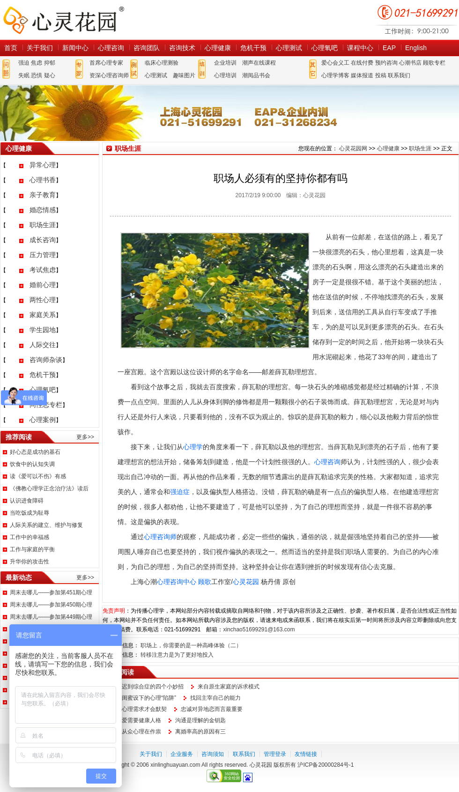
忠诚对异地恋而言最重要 (212, 709)
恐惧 (36, 75)
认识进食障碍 (27, 500)
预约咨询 (386, 62)
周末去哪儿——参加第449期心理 (51, 617)
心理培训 (225, 75)
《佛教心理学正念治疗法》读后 (49, 488)
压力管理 (43, 255)
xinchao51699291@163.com (259, 629)
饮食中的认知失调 (32, 464)
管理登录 (275, 754)
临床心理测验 (161, 62)
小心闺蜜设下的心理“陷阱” (143, 698)
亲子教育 (43, 195)
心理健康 (218, 48)
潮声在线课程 (259, 62)
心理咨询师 (160, 536)
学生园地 (43, 329)
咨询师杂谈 (46, 359)
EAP (389, 48)
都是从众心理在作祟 (136, 731)
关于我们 (40, 48)
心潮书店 (410, 62)
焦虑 (36, 62)
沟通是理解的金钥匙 (200, 720)
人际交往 (43, 344)
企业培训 (225, 62)
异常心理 (43, 165)
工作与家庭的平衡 (32, 549)
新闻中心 (75, 48)
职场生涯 (43, 225)
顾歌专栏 (434, 62)
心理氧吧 (324, 48)
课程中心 (360, 48)
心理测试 (289, 48)
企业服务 (181, 754)
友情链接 (306, 754)
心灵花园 (246, 581)
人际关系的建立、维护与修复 (46, 525)
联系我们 (399, 75)
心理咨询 (111, 48)
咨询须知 (212, 754)
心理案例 (43, 419)
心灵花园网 (63, 19)
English (416, 48)
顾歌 (204, 581)
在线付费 (362, 62)
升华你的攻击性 (29, 561)
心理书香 (43, 180)
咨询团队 (146, 48)
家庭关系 (43, 314)
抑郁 (49, 62)
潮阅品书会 (256, 75)
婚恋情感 (43, 210)
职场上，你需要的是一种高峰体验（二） (191, 645)
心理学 (193, 447)
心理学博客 (335, 75)
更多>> (85, 437)
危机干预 (253, 48)
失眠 (24, 75)
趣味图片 (184, 75)
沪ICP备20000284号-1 (325, 765)
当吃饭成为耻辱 (29, 513)
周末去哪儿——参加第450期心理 (51, 604)
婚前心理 (43, 285)
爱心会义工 (335, 62)
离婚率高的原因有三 (200, 731)
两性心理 (43, 299)
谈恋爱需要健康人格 (136, 720)
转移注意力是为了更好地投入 (177, 654)
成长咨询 (43, 240)
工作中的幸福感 (29, 537)
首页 (10, 48)
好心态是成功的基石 (35, 452)
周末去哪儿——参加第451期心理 (51, 592)
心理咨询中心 (176, 581)
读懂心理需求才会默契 (139, 709)
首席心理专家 (106, 62)
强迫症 (180, 492)
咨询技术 (182, 48)
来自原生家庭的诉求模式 (228, 686)
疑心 (49, 75)
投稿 (380, 75)
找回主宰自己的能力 (215, 698)
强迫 (24, 62)
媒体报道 (362, 75)
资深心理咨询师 (109, 75)
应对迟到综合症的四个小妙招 (147, 686)
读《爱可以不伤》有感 (38, 476)
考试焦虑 (43, 270)
